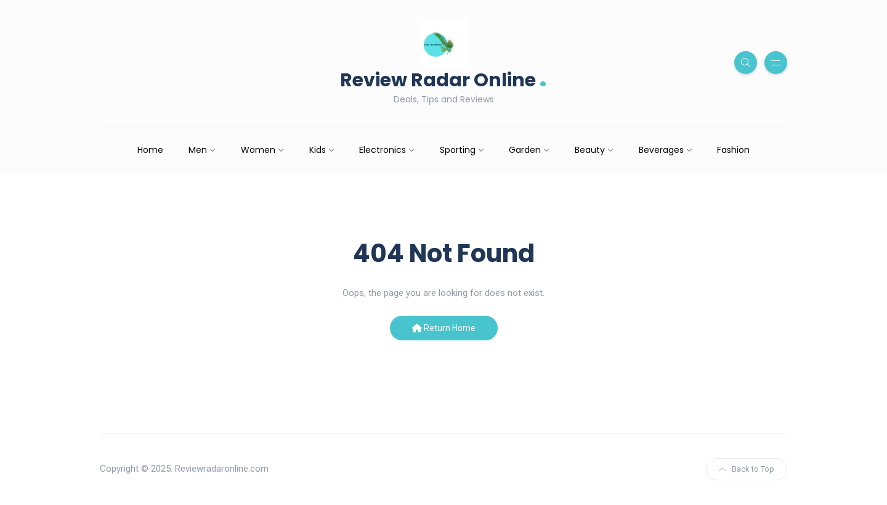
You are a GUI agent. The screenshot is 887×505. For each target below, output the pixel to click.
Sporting (458, 150)
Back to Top (746, 469)
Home (150, 150)
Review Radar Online (443, 78)
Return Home (444, 328)
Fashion (733, 150)
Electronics (382, 150)
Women (258, 150)
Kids (317, 150)
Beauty (590, 150)
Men (197, 150)
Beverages (661, 150)
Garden (525, 150)
